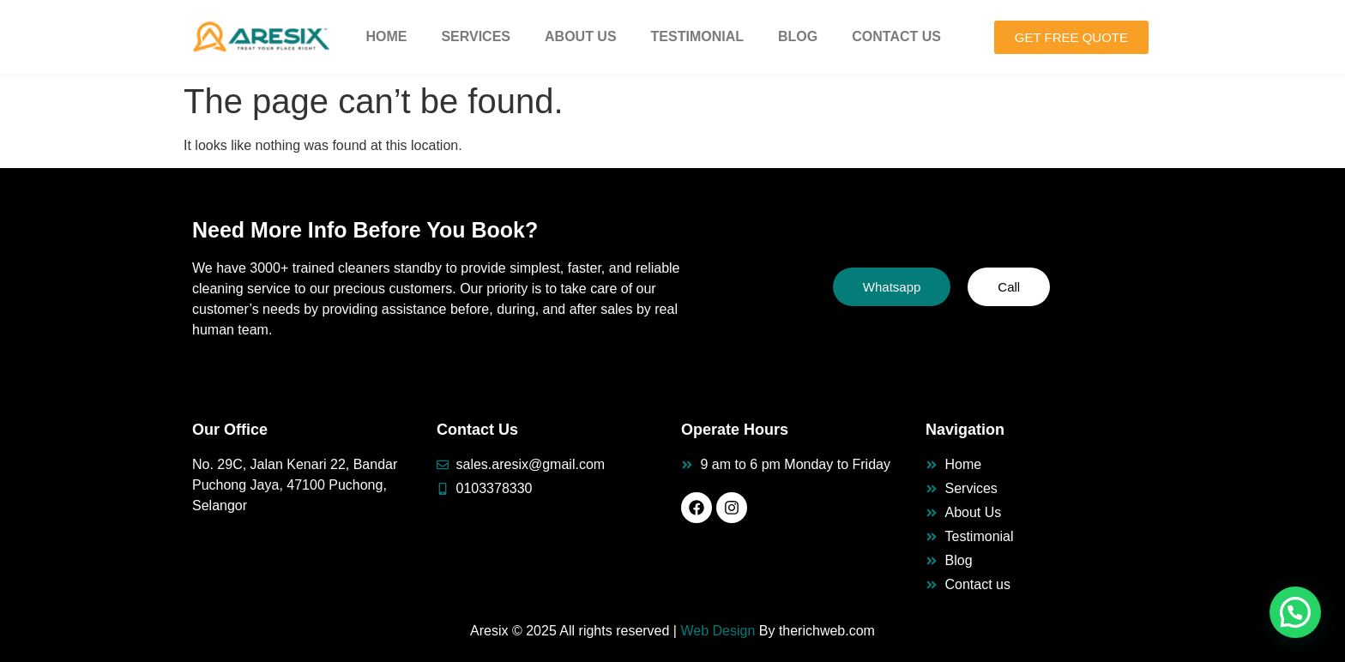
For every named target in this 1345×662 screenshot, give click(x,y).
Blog (797, 36)
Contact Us (896, 36)
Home (386, 36)
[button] (1295, 612)
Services (475, 36)
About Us (581, 36)
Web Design (717, 630)
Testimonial (697, 36)
